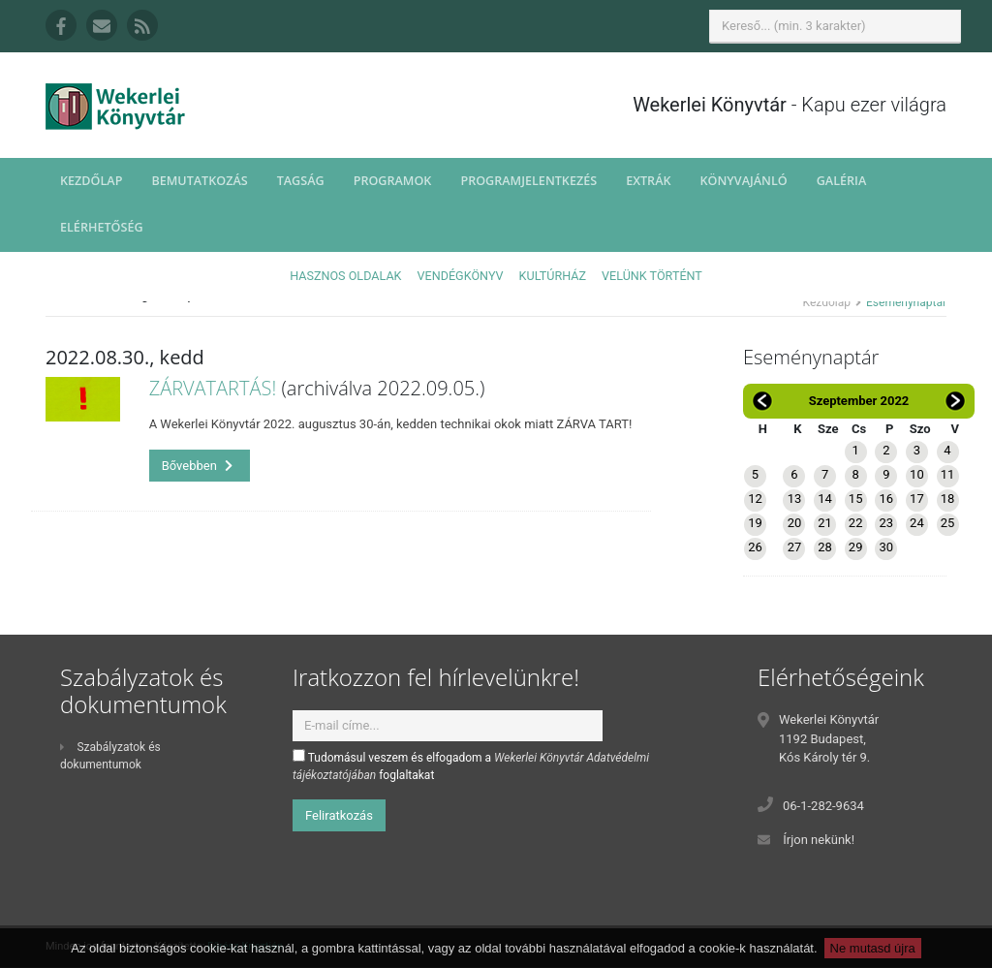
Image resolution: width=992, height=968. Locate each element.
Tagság (301, 180)
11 (948, 474)
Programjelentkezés (528, 180)
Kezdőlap (91, 180)
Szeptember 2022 (859, 400)
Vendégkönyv (461, 275)
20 (795, 522)
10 (917, 474)
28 (825, 547)
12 (755, 498)
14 (825, 498)
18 (948, 498)
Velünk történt (652, 275)
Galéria (842, 180)
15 (856, 498)
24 (917, 522)
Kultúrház (552, 275)
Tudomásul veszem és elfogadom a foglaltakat (471, 765)
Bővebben (197, 465)
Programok (393, 180)
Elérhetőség (101, 227)
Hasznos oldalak (345, 275)
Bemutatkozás (199, 180)
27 (795, 547)
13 (795, 498)
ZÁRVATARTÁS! (213, 388)
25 (948, 522)
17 (917, 498)
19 (755, 522)
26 (755, 547)
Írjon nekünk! (818, 839)
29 (856, 547)
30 (886, 547)
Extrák (648, 180)
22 (856, 522)
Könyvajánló (744, 180)
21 (825, 522)
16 (886, 498)
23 (886, 522)
